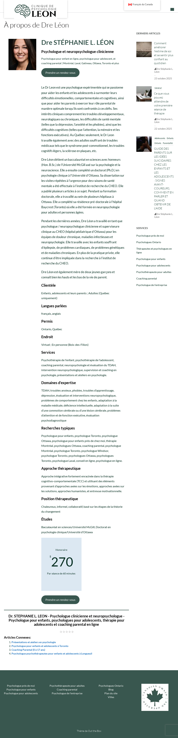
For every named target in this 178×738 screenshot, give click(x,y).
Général (158, 88)
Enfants (170, 138)
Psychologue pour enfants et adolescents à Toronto (40, 645)
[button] (172, 9)
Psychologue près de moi (150, 235)
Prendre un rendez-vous (60, 72)
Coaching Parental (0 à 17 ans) (28, 649)
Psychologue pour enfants (150, 258)
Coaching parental (146, 278)
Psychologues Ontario (148, 242)
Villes (111, 697)
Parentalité (168, 143)
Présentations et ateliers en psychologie (34, 642)
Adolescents (160, 138)
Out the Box (94, 730)
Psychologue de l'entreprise (151, 284)
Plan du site (110, 693)
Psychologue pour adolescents (153, 265)
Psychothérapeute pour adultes (153, 271)
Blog (110, 689)
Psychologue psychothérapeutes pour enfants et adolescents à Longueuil (52, 653)
